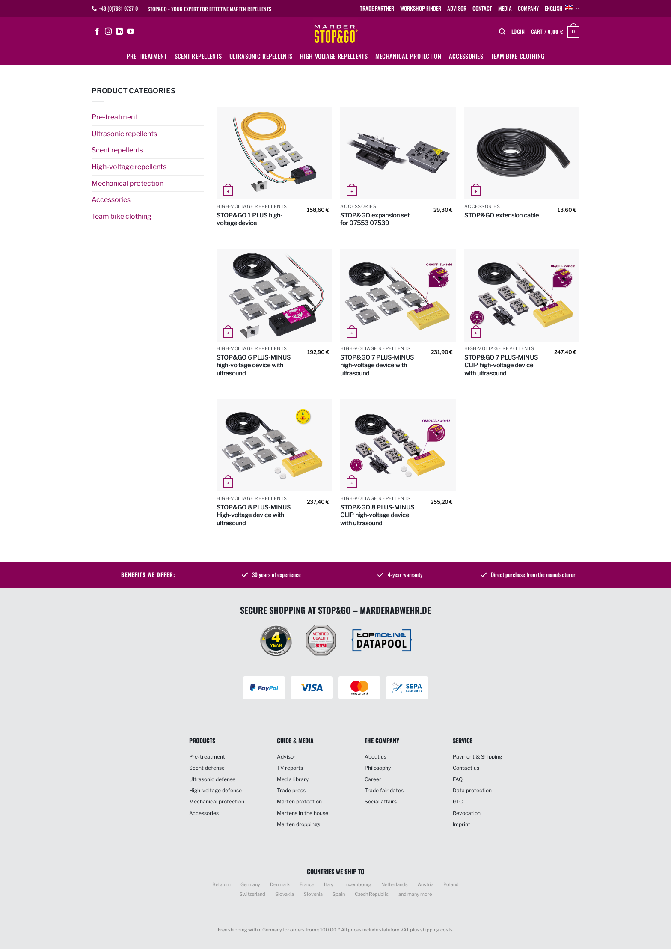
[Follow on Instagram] (108, 32)
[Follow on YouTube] (130, 32)
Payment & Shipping (477, 756)
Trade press (291, 790)
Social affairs (381, 801)
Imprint (461, 824)
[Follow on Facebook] (97, 32)
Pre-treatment (147, 55)
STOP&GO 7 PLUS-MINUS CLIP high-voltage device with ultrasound (501, 365)
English (562, 8)
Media (505, 8)
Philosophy (378, 768)
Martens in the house (302, 813)
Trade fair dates (384, 790)
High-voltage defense (215, 790)
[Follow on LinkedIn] (119, 32)
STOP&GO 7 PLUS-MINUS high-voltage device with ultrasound (377, 365)
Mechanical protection (408, 55)
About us (375, 756)
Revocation (467, 813)
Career (373, 779)
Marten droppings (298, 824)
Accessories (466, 55)
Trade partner (377, 8)
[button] (518, 31)
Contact (482, 8)
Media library (293, 779)
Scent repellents (198, 55)
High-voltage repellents (334, 55)
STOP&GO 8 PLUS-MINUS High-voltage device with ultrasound (254, 514)
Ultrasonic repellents (260, 55)
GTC (458, 801)
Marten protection (299, 801)
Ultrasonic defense (212, 779)
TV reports (290, 768)
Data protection (472, 790)
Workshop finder (420, 8)
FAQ (458, 779)
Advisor (456, 8)
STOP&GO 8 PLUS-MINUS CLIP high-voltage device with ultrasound (377, 514)
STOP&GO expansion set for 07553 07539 (375, 218)
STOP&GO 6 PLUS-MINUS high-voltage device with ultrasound (254, 365)
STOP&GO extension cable (501, 215)
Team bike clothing (517, 55)
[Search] (502, 32)
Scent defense (207, 768)
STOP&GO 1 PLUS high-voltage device (249, 218)
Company (528, 8)
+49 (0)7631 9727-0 (118, 8)
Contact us (466, 768)
